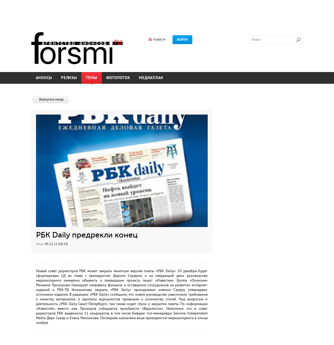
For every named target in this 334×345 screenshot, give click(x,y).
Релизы (69, 78)
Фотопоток (118, 78)
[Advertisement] (167, 12)
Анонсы (44, 78)
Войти (182, 40)
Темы (91, 78)
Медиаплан (151, 78)
